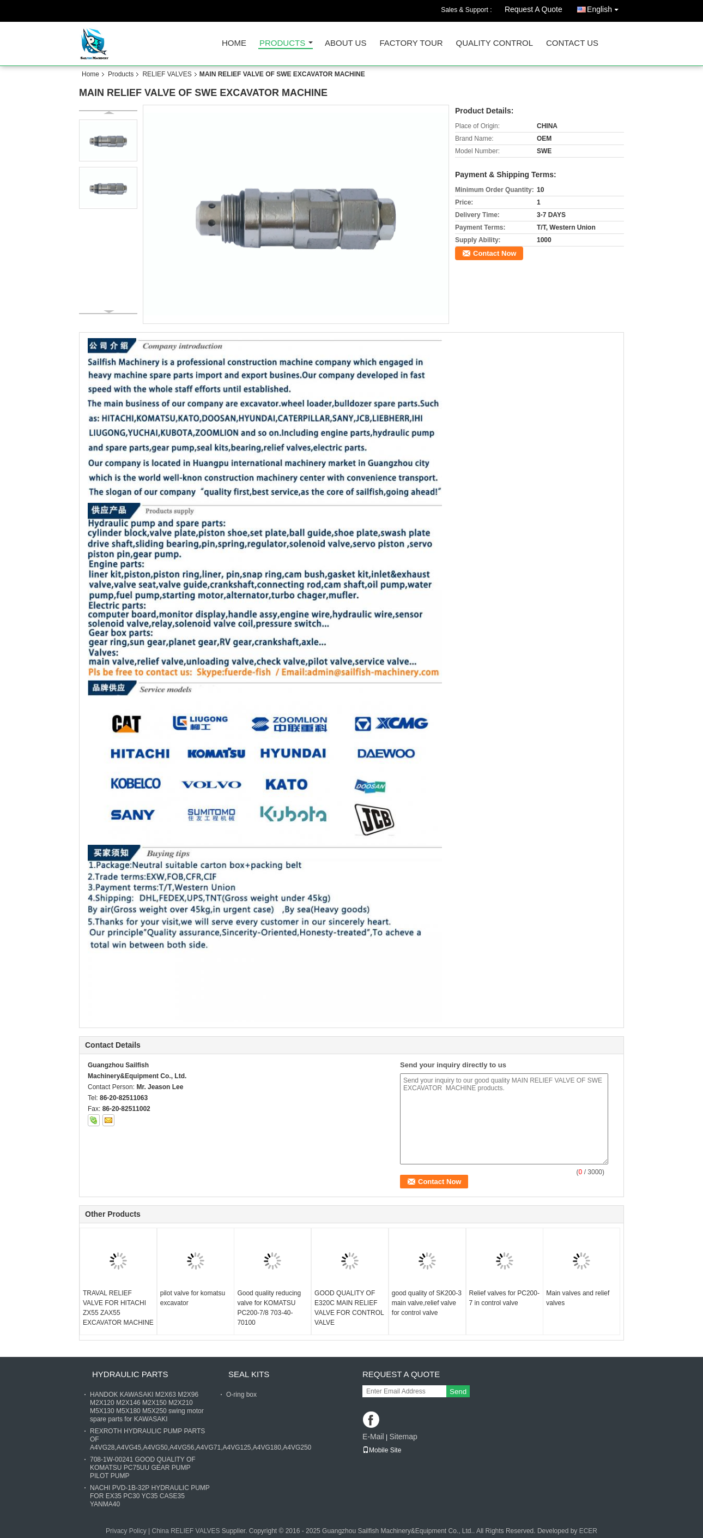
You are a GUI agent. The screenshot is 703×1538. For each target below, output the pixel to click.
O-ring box (241, 1394)
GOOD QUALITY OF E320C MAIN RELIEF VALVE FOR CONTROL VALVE (349, 1307)
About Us (345, 43)
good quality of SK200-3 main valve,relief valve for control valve (427, 1303)
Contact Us (572, 43)
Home (234, 43)
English (605, 7)
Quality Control (494, 43)
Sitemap (403, 1436)
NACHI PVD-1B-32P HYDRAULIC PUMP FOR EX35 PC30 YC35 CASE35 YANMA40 (150, 1496)
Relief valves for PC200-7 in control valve (504, 1298)
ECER (588, 1531)
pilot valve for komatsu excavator (192, 1298)
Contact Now (494, 253)
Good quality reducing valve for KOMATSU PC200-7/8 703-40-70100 (269, 1307)
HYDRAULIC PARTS (130, 1374)
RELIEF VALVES (166, 74)
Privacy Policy (126, 1531)
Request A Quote (533, 9)
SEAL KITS (248, 1374)
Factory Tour (411, 43)
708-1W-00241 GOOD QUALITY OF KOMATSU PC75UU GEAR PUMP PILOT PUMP (143, 1468)
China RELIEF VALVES (185, 1531)
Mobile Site (381, 1450)
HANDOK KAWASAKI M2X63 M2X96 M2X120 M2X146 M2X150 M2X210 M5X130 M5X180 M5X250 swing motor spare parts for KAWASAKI (147, 1407)
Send (458, 1391)
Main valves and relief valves (577, 1298)
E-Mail (373, 1436)
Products (282, 43)
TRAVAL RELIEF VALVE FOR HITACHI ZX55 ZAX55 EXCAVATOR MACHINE (118, 1307)
